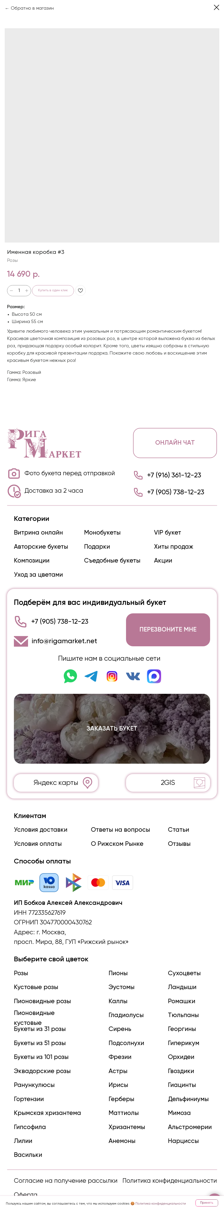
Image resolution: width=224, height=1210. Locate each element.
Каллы (116, 995)
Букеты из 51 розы (39, 1037)
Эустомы (120, 981)
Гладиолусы (124, 1009)
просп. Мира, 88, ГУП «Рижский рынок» (71, 937)
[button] (166, 627)
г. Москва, (50, 927)
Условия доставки (40, 826)
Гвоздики (179, 1064)
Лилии (23, 1133)
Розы (21, 967)
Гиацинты (180, 1078)
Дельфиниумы (186, 1092)
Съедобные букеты (111, 559)
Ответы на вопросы (119, 826)
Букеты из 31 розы (39, 1023)
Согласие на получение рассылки (65, 1173)
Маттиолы (122, 1106)
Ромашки (179, 995)
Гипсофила (30, 1119)
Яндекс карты (55, 778)
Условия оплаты (37, 839)
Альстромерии (188, 1119)
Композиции (31, 559)
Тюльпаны (181, 1009)
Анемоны (120, 1133)
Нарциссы (181, 1133)
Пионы (116, 967)
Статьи (176, 826)
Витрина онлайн (38, 531)
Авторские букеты (41, 545)
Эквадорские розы (42, 1064)
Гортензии (29, 1092)
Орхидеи (179, 1050)
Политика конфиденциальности (168, 1173)
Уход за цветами (38, 573)
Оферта (25, 1187)
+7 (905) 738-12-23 (173, 491)
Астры (116, 1064)
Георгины (180, 1023)
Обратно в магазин (32, 8)
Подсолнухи (125, 1037)
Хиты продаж (171, 545)
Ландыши (180, 981)
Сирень (118, 1023)
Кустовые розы (36, 981)
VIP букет (165, 531)
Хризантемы (125, 1119)
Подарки (96, 545)
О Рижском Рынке (116, 839)
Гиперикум (182, 1037)
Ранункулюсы (34, 1078)
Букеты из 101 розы (41, 1050)
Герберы (120, 1092)
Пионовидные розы (42, 995)
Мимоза (177, 1106)
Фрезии (118, 1050)
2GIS (166, 778)
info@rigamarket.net (63, 638)
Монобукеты (101, 531)
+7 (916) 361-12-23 (172, 474)
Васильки (28, 1147)
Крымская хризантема (47, 1106)
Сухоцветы (182, 967)
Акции (161, 559)
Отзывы (177, 839)
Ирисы (117, 1078)
